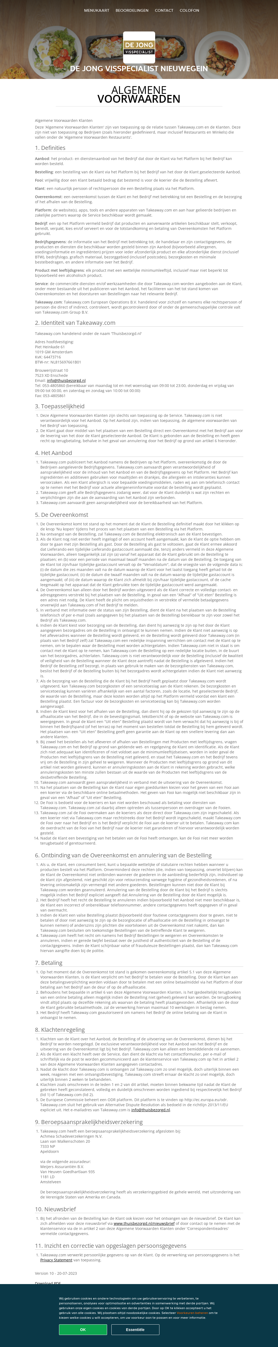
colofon (189, 10)
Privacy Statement (56, 1259)
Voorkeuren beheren (192, 1313)
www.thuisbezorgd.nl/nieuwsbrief (144, 1223)
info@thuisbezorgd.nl (66, 380)
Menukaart (96, 10)
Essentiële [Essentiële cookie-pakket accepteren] (135, 1330)
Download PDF (48, 1283)
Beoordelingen (132, 10)
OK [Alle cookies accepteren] (83, 1330)
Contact (164, 10)
